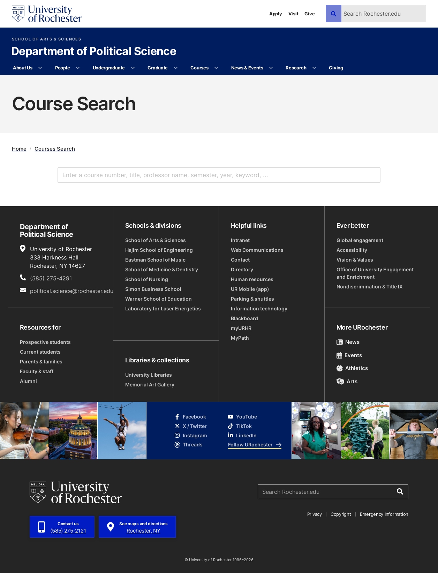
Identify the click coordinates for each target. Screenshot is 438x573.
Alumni (28, 381)
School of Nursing (146, 279)
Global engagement (360, 240)
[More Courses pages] (216, 68)
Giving (336, 68)
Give (309, 13)
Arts (347, 381)
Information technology (259, 308)
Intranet (240, 240)
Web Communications (257, 250)
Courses (199, 68)
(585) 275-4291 (51, 278)
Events (349, 355)
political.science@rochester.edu (71, 291)
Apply (275, 13)
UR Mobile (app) (250, 289)
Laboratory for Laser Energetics (163, 308)
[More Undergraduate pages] (132, 68)
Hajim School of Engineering (159, 250)
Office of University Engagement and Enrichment (375, 273)
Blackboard (244, 318)
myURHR (241, 328)
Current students (40, 351)
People (62, 68)
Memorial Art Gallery (149, 384)
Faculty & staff (36, 371)
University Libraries (148, 374)
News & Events (247, 68)
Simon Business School (153, 289)
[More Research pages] (314, 68)
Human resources (252, 279)
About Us (22, 68)
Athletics (352, 368)
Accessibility (352, 250)
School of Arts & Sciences (46, 39)
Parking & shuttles (252, 298)
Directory (242, 269)
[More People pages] (78, 68)
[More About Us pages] (40, 68)
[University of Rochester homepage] (47, 14)
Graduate (158, 68)
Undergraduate (109, 68)
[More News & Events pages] (271, 68)
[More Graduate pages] (175, 68)
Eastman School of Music (155, 259)
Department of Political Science (93, 52)
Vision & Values (355, 259)
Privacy (314, 514)
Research (296, 68)
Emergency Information (384, 514)
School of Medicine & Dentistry (161, 269)
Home (19, 148)
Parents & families (41, 361)
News (348, 342)
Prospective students (45, 342)
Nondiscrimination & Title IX (370, 286)
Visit (293, 13)
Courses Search (55, 148)
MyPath (240, 337)
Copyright (341, 514)
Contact (240, 259)
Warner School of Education (158, 298)
